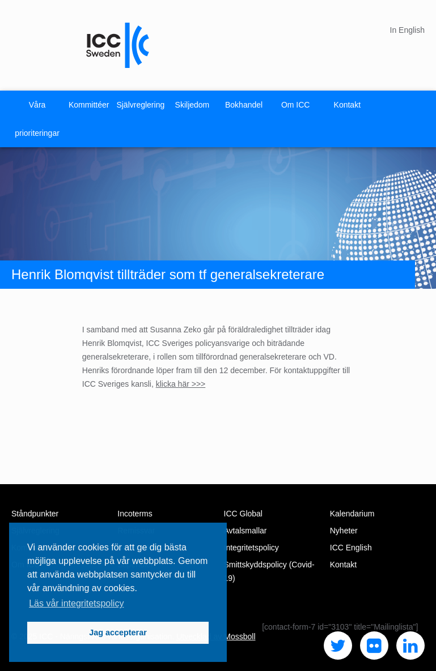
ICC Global (243, 513)
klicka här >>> (181, 383)
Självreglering (140, 104)
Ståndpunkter (34, 513)
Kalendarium (352, 513)
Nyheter (344, 530)
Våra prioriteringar (37, 119)
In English (407, 30)
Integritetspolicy (251, 547)
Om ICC (295, 104)
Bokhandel (244, 104)
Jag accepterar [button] (118, 632)
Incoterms (134, 513)
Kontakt (347, 104)
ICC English (351, 547)
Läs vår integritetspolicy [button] (76, 603)
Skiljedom (192, 104)
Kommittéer (89, 104)
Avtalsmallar (245, 530)
